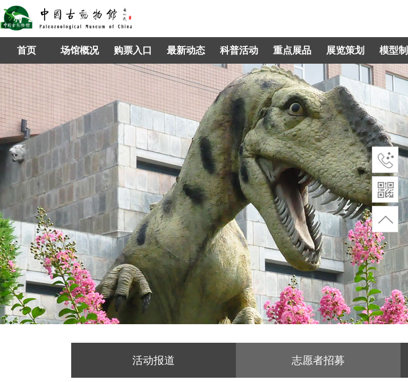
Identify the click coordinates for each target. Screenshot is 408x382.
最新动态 (186, 50)
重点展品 (292, 50)
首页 (26, 50)
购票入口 (133, 50)
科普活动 (239, 50)
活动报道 (153, 360)
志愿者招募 (318, 360)
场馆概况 (80, 50)
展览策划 (345, 50)
